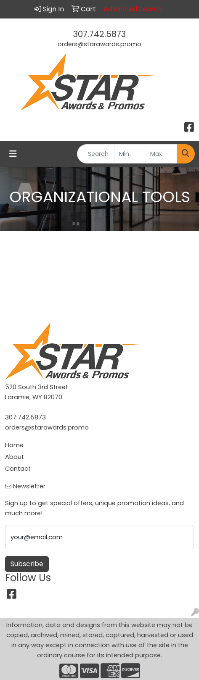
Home (14, 445)
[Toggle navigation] (13, 154)
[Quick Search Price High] (161, 153)
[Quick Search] (96, 153)
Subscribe (27, 564)
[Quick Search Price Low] (130, 153)
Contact (18, 468)
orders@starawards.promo (99, 44)
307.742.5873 (99, 34)
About (14, 457)
